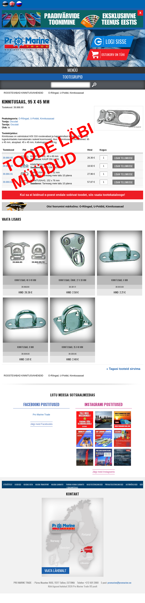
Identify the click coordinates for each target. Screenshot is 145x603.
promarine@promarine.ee (119, 582)
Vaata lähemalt (55, 570)
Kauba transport (42, 484)
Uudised (18, 484)
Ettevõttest (7, 484)
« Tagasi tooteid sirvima (123, 368)
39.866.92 (8, 182)
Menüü (73, 70)
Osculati (14, 121)
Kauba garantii (57, 484)
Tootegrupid (72, 77)
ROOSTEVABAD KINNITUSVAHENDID (23, 93)
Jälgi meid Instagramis (103, 472)
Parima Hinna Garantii (75, 484)
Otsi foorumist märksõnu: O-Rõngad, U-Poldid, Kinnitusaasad (85, 206)
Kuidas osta (28, 484)
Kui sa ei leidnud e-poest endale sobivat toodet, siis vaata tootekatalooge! (72, 194)
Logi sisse (116, 41)
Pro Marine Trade (41, 414)
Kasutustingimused (95, 484)
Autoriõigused (131, 484)
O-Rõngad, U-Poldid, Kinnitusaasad (66, 93)
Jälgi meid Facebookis (41, 424)
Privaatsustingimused (114, 484)
